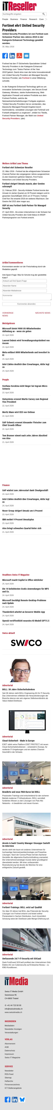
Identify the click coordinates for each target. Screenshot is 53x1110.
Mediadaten (9, 1026)
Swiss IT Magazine (12, 1058)
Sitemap (8, 1078)
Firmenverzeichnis (12, 1085)
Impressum (9, 1054)
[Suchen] (43, 14)
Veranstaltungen (11, 1033)
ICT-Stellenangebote (13, 1088)
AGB (7, 1047)
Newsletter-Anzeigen (13, 1029)
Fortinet (26, 78)
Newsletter (9, 1071)
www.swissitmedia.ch (13, 1012)
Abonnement (10, 1044)
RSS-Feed (9, 1074)
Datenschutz (10, 1051)
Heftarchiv (9, 1081)
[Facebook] (5, 58)
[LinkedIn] (12, 58)
